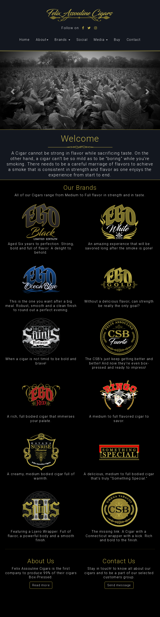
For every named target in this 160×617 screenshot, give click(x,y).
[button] (12, 90)
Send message (119, 585)
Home (26, 39)
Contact (134, 40)
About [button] (42, 40)
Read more (41, 585)
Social (82, 40)
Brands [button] (62, 40)
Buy (117, 40)
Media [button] (101, 40)
